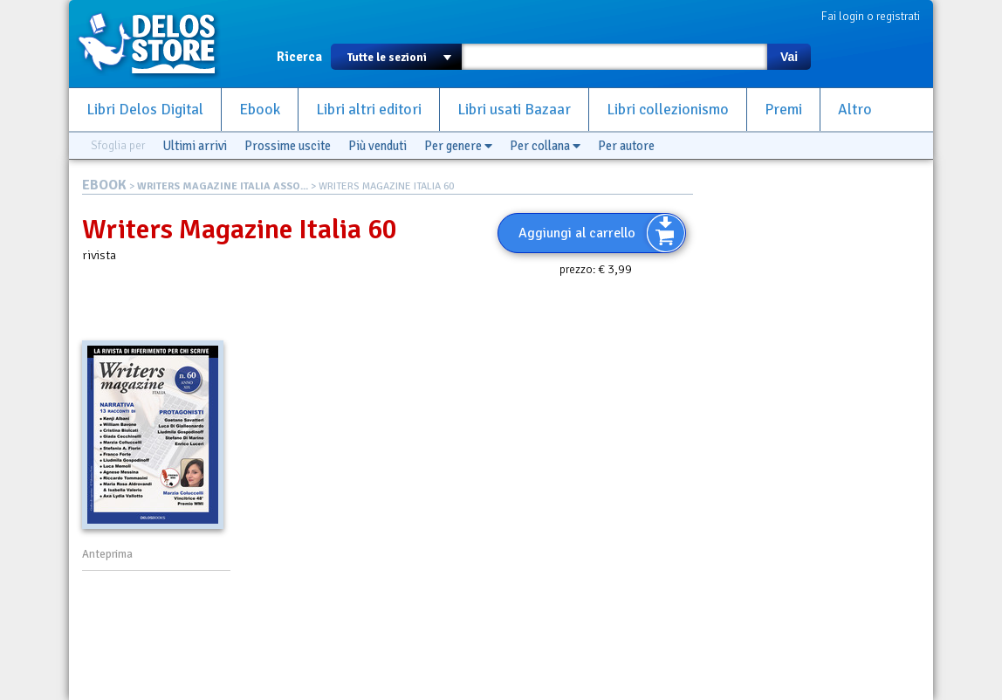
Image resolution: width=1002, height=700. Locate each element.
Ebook (259, 109)
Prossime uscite (287, 146)
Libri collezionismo (668, 109)
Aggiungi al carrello (576, 233)
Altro (855, 109)
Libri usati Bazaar (514, 109)
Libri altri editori (369, 109)
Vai (789, 57)
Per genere (458, 146)
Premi (783, 109)
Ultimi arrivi (194, 146)
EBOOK (104, 185)
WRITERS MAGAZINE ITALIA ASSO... (222, 186)
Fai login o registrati (870, 16)
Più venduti (377, 146)
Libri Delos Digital (144, 109)
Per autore (626, 146)
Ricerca (299, 57)
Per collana (545, 146)
